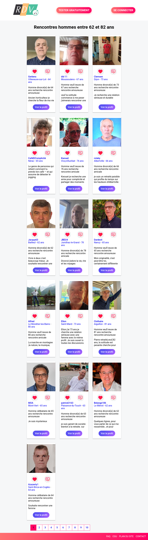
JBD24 (64, 239)
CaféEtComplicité (37, 158)
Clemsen (98, 76)
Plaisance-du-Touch (71, 405)
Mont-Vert (33, 405)
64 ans (31, 490)
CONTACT (141, 536)
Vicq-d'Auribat (68, 161)
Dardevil (98, 239)
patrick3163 (67, 403)
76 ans (80, 161)
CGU (114, 536)
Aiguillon (98, 324)
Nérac (31, 161)
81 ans (108, 324)
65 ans (39, 161)
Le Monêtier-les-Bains (39, 324)
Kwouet (65, 158)
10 (87, 527)
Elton (63, 321)
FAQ (108, 536)
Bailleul (32, 242)
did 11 (64, 76)
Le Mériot (99, 405)
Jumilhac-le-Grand (70, 242)
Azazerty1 (33, 484)
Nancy (97, 242)
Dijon (96, 79)
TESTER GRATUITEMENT (74, 10)
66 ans (109, 161)
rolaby (97, 158)
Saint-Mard (66, 324)
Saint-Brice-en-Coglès (39, 487)
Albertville (99, 161)
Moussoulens (68, 79)
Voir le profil (41, 107)
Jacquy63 (33, 239)
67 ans (79, 79)
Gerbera (32, 76)
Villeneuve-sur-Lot (37, 79)
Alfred (31, 321)
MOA (30, 403)
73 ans (104, 79)
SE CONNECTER (123, 10)
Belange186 (100, 403)
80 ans (31, 326)
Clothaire (98, 321)
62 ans (40, 242)
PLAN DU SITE (126, 536)
